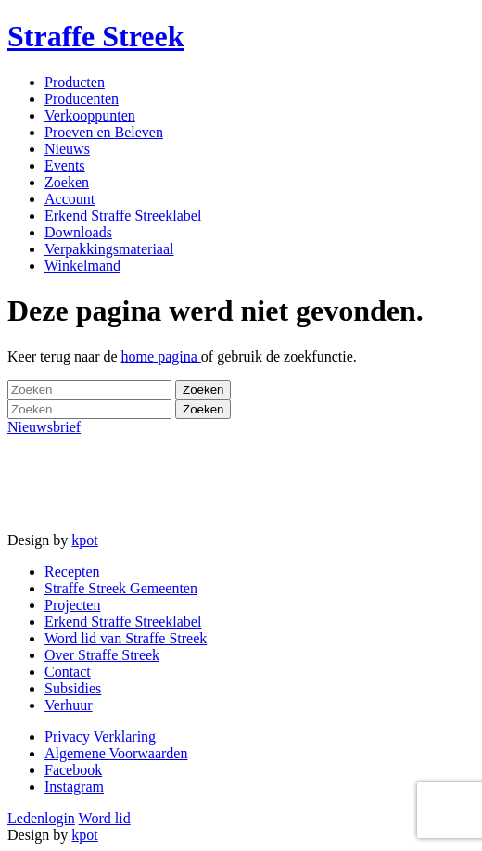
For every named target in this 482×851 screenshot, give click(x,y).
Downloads (78, 232)
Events (64, 165)
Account (69, 199)
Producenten (81, 99)
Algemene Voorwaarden (115, 753)
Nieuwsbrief (44, 427)
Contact (67, 672)
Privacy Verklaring (100, 736)
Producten (74, 82)
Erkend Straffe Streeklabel (122, 215)
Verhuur (68, 705)
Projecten (72, 605)
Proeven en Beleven (103, 132)
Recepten (72, 571)
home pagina (161, 356)
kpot (84, 540)
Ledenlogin (41, 818)
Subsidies (72, 688)
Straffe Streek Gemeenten (120, 588)
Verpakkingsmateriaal (109, 249)
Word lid (105, 818)
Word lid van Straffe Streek (125, 638)
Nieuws (67, 149)
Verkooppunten (89, 115)
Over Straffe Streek (101, 655)
